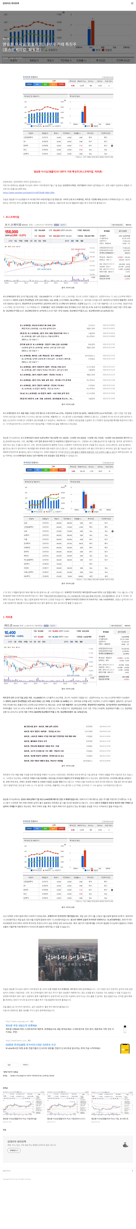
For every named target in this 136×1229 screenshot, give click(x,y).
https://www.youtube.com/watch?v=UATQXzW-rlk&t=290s (28, 192)
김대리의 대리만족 (11, 3)
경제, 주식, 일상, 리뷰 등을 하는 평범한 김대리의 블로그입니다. (31, 1189)
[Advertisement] (68, 1033)
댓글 (4, 1174)
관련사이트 (7, 1215)
